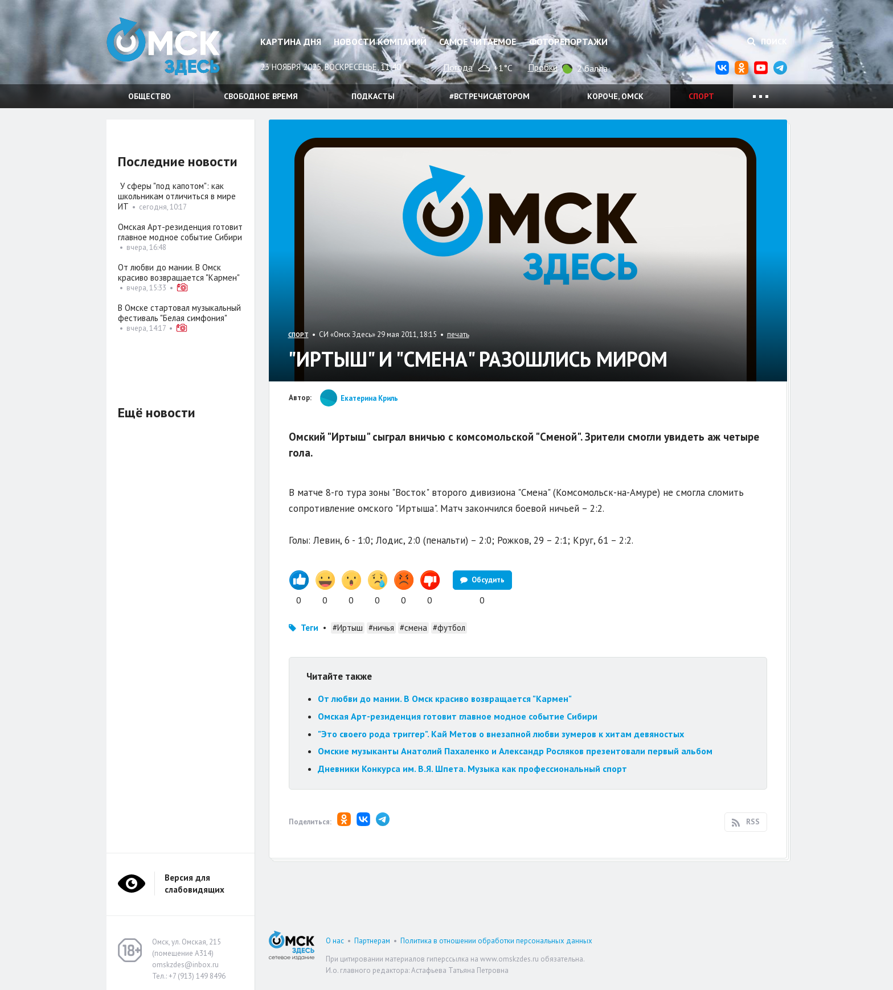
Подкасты (373, 96)
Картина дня (290, 41)
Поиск (767, 41)
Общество (149, 96)
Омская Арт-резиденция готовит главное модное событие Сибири (457, 716)
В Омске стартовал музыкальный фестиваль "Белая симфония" (179, 312)
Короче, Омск (615, 96)
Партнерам (372, 941)
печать (458, 334)
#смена (413, 627)
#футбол (449, 627)
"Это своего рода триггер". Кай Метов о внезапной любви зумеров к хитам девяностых (501, 734)
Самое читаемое (477, 41)
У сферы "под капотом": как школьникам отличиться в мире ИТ (177, 196)
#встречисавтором (489, 96)
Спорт (701, 96)
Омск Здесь (163, 46)
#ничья (381, 627)
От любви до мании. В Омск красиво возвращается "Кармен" (445, 698)
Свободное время (261, 96)
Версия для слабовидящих (194, 883)
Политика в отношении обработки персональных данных (496, 941)
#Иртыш (348, 627)
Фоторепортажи (568, 41)
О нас (335, 941)
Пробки (543, 67)
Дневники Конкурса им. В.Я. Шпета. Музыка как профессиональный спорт (472, 768)
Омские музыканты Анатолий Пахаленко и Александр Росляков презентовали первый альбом (515, 751)
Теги (309, 627)
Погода (458, 67)
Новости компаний (380, 41)
